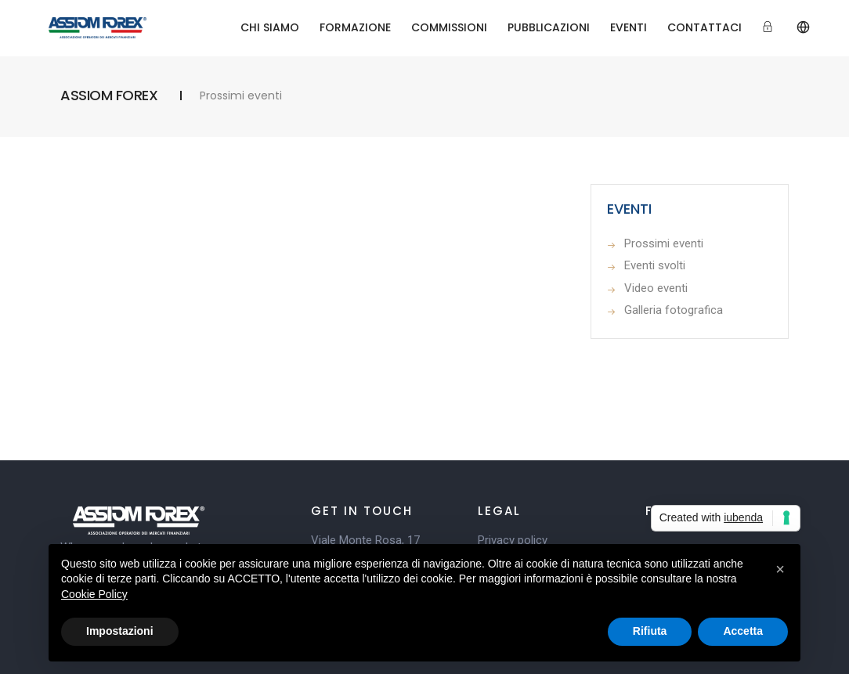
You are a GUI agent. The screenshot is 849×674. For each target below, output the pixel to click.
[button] (780, 569)
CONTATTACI (704, 27)
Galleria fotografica (673, 310)
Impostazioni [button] (120, 631)
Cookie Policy (94, 594)
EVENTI (628, 27)
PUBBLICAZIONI (549, 27)
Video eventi (656, 288)
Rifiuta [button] (650, 631)
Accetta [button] (743, 631)
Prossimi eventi (663, 243)
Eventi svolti (654, 265)
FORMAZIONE (355, 27)
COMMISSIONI (449, 27)
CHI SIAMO (269, 27)
